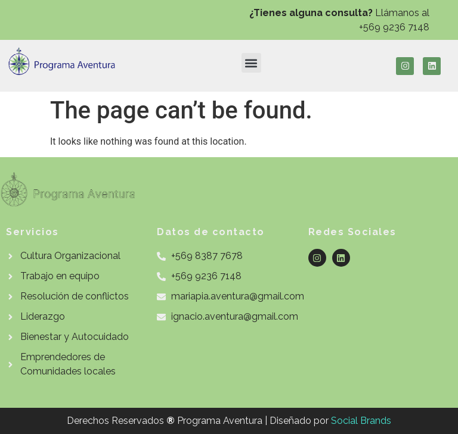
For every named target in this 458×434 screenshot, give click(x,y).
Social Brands (361, 420)
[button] (251, 63)
